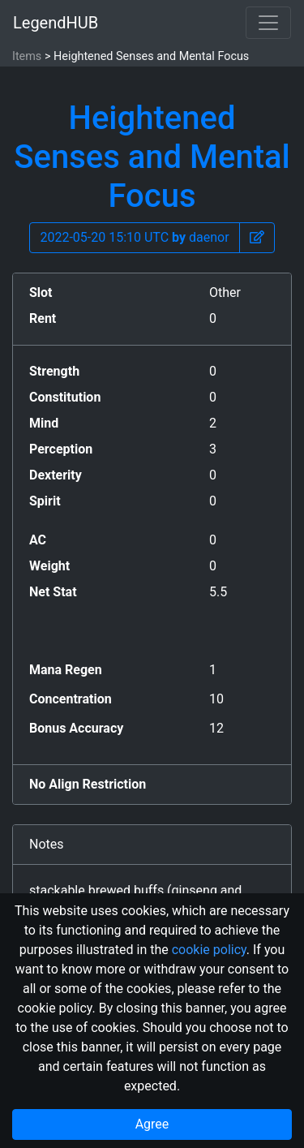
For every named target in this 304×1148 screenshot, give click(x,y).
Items (26, 56)
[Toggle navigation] (268, 22)
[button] (257, 237)
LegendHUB (55, 22)
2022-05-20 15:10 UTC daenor (134, 237)
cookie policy (209, 949)
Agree (152, 1124)
